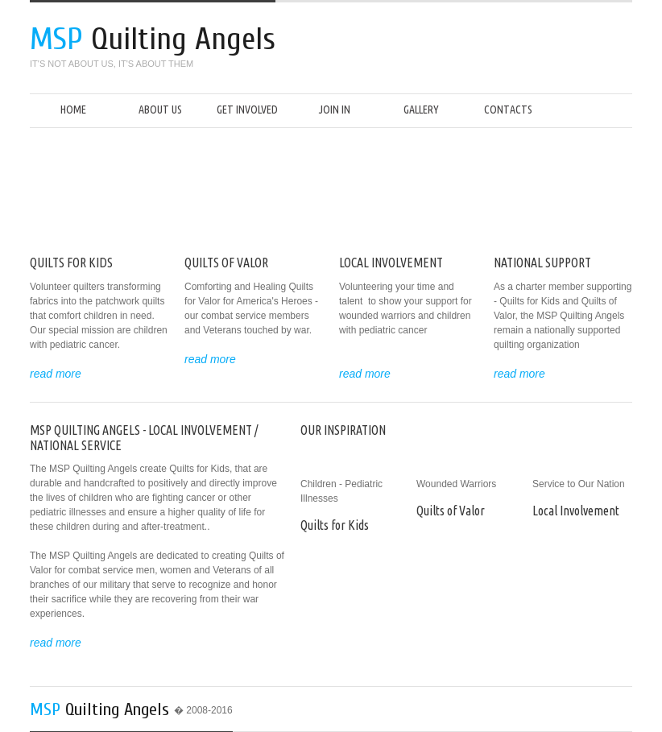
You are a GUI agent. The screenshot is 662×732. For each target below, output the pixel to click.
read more (55, 373)
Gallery (421, 109)
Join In (334, 109)
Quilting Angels (106, 709)
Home (73, 109)
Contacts (508, 109)
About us (160, 109)
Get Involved (247, 109)
